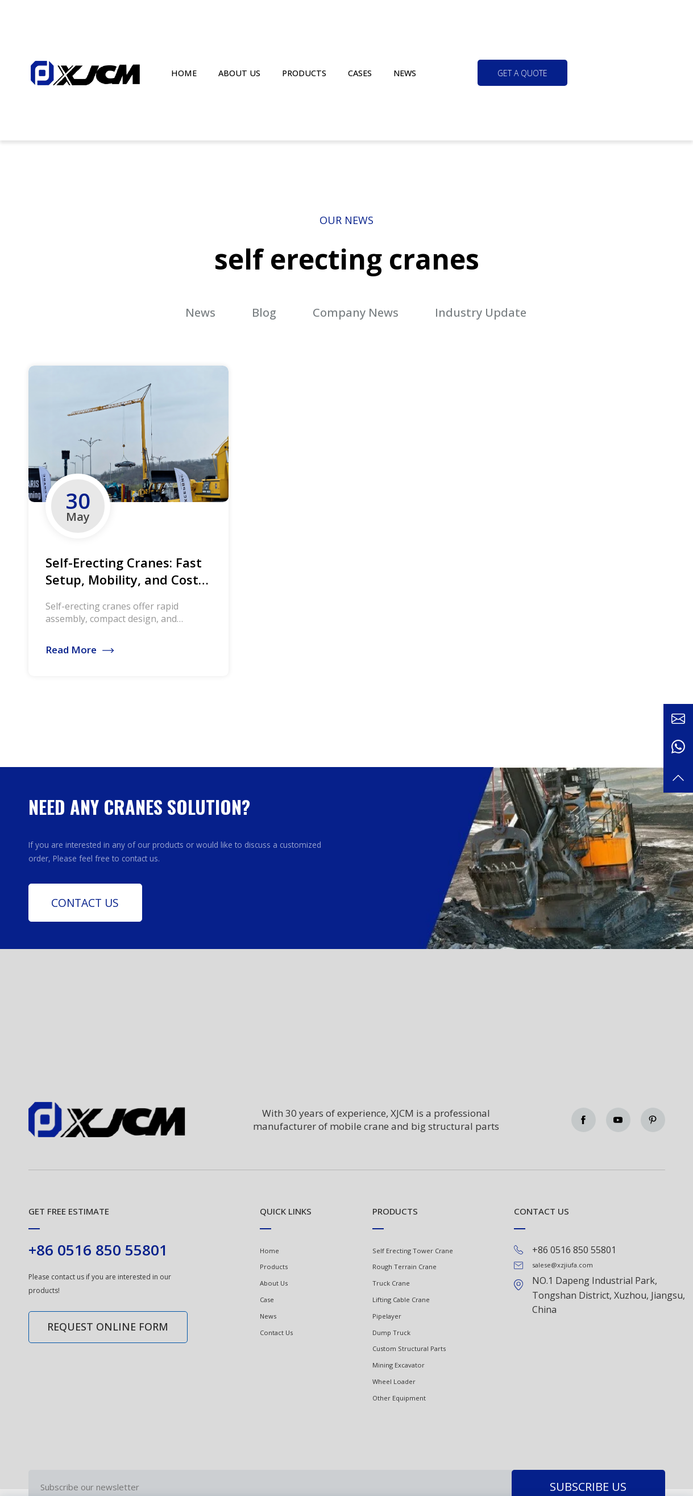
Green (85, 73)
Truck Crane (391, 1283)
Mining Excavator (398, 1365)
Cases (360, 73)
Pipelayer (386, 1316)
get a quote (522, 73)
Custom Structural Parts (409, 1348)
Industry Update (480, 312)
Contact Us (85, 902)
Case (267, 1299)
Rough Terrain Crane (404, 1266)
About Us (274, 1283)
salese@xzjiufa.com (562, 1265)
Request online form (107, 1326)
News (404, 73)
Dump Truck (391, 1332)
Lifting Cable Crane (401, 1299)
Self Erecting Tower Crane (412, 1250)
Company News (356, 312)
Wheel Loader (394, 1381)
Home (184, 73)
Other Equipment (399, 1398)
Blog (264, 312)
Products (304, 73)
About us (239, 73)
